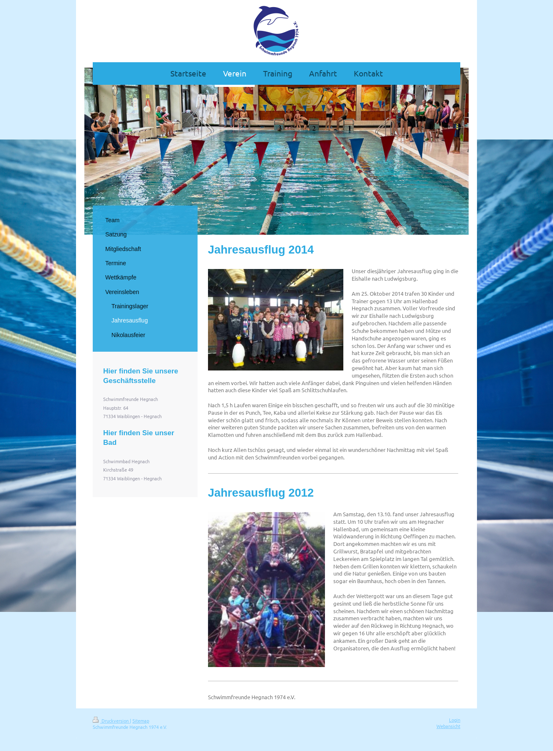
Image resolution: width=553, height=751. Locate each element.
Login (454, 719)
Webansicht (448, 726)
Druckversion (111, 720)
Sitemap (140, 720)
